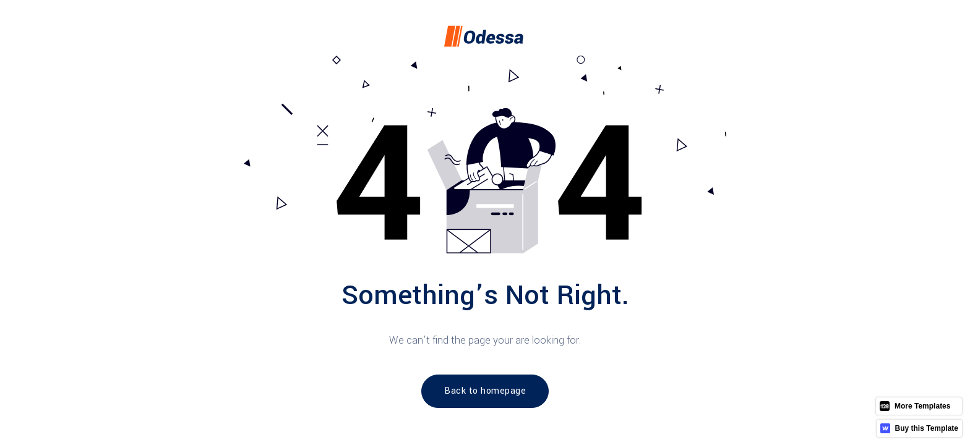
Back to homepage (485, 390)
